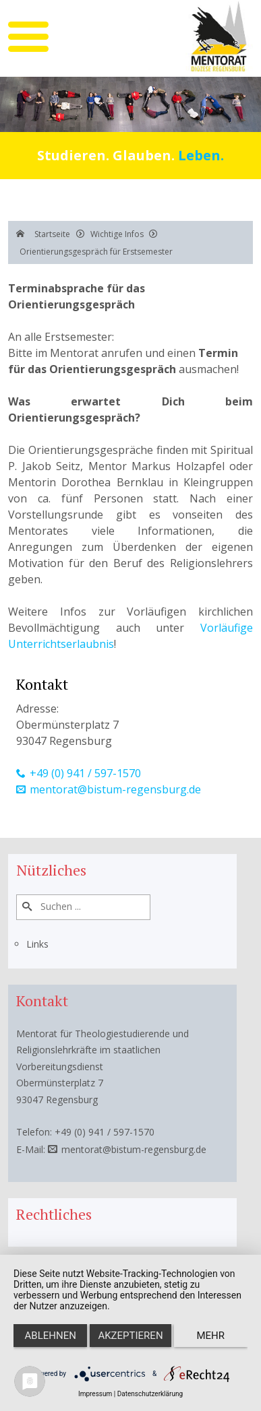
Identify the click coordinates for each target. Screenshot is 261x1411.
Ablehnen (50, 1336)
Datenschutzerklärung (150, 1394)
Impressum (95, 1394)
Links (37, 944)
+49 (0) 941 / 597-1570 (85, 773)
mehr (211, 1336)
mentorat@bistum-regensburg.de (115, 789)
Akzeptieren (130, 1336)
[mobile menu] (28, 37)
